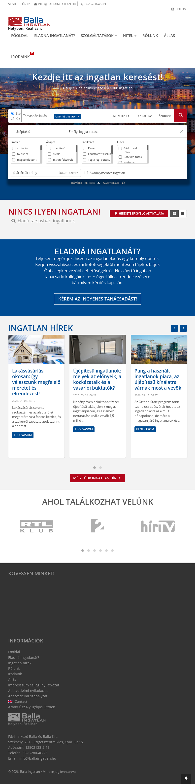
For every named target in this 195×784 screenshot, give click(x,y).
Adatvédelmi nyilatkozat (28, 690)
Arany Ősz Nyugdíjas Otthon (31, 707)
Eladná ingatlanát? (54, 35)
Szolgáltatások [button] (99, 35)
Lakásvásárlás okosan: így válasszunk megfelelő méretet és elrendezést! (97, 383)
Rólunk (150, 35)
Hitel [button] (129, 35)
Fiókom (179, 9)
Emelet (15, 142)
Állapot (50, 142)
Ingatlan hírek (40, 329)
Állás (169, 35)
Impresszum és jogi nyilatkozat (33, 685)
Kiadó (18, 118)
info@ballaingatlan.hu (54, 4)
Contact (17, 701)
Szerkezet (88, 142)
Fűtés (120, 142)
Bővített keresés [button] (86, 184)
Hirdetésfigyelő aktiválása (141, 215)
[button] (181, 132)
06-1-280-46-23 (93, 4)
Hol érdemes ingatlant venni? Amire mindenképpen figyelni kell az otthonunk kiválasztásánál (30, 389)
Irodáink (22, 55)
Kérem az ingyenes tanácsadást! (97, 301)
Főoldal (19, 35)
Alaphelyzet (114, 184)
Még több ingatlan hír (97, 479)
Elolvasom (23, 452)
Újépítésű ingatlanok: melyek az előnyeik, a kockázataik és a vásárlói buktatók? (158, 381)
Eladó (18, 113)
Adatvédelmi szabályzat (27, 696)
